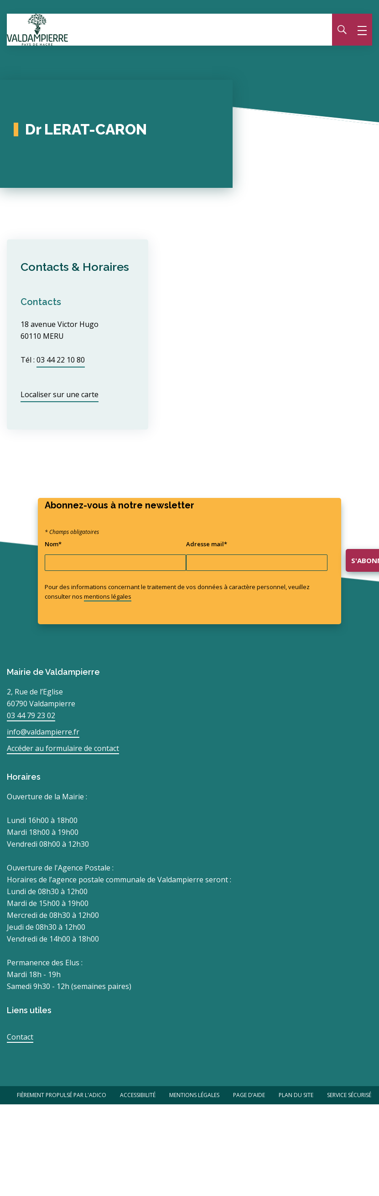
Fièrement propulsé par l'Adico (61, 1095)
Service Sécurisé (349, 1095)
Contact (20, 1037)
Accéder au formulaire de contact (63, 748)
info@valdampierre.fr (43, 732)
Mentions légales (194, 1095)
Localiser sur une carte (60, 394)
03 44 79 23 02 (31, 715)
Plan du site (296, 1095)
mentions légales (107, 596)
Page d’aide (249, 1095)
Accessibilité (138, 1095)
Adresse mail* (206, 544)
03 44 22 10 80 (60, 360)
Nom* (53, 544)
